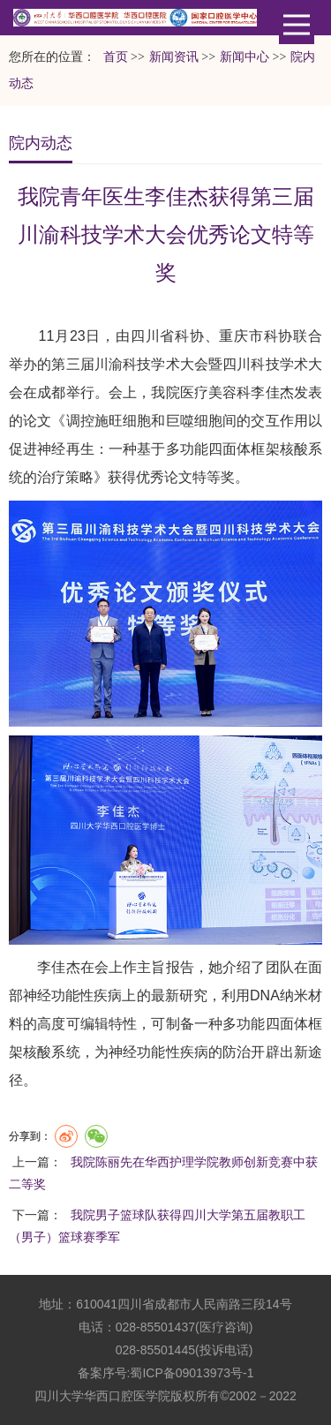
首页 (115, 57)
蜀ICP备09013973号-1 (191, 1373)
